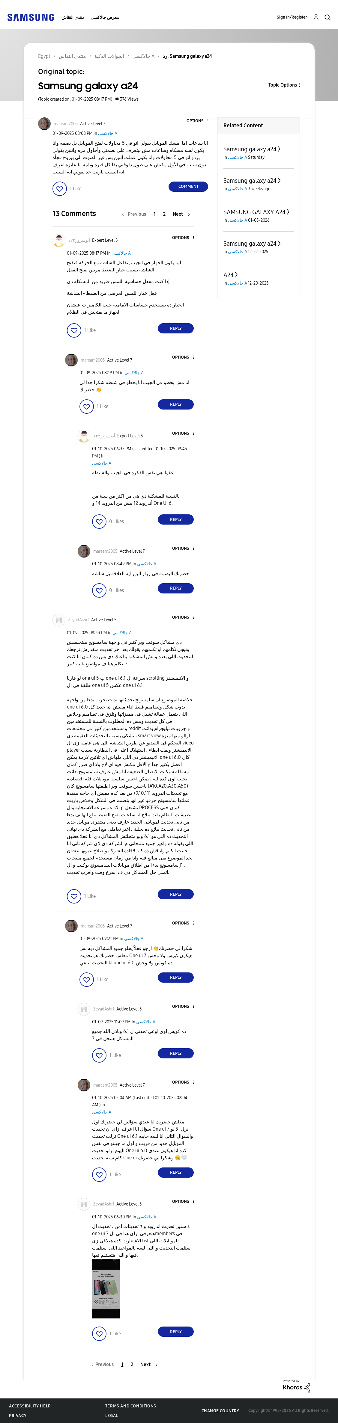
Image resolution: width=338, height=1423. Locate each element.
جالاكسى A (107, 133)
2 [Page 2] (164, 214)
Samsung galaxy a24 (250, 149)
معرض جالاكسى (105, 17)
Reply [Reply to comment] (176, 328)
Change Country (220, 1410)
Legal (111, 1415)
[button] (197, 121)
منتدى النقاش (73, 17)
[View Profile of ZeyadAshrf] (78, 620)
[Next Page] (181, 214)
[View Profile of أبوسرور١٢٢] (79, 240)
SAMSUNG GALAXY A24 (254, 212)
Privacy (17, 1415)
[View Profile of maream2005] (66, 123)
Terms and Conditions (130, 1406)
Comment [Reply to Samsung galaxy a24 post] (188, 186)
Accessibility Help (30, 1406)
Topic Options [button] (282, 85)
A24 (228, 275)
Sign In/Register (292, 17)
